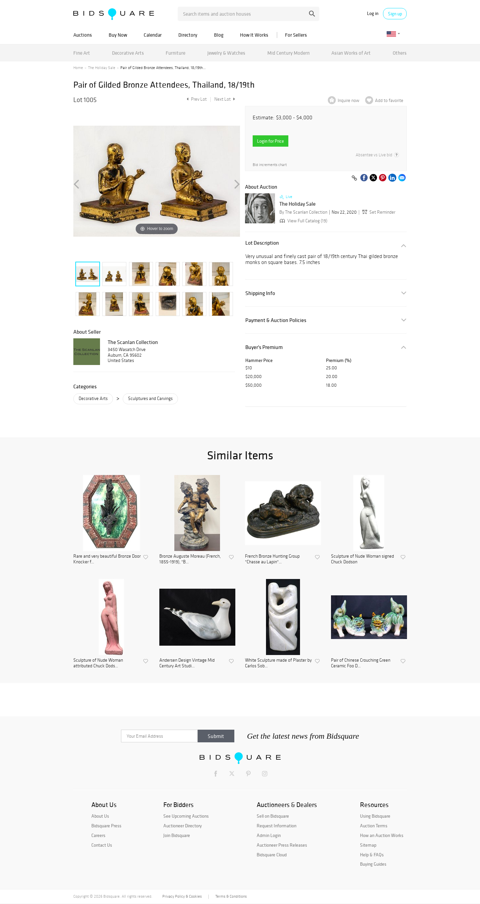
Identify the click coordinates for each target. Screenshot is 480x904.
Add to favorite (389, 100)
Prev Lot (196, 99)
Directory (187, 35)
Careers (98, 835)
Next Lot (224, 99)
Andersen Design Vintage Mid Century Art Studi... (187, 663)
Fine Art (81, 53)
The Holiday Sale (101, 67)
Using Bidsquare (375, 816)
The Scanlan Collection (133, 342)
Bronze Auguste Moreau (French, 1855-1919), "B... (190, 559)
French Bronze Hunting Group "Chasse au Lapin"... (272, 559)
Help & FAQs (372, 855)
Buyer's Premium (264, 347)
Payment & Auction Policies (275, 320)
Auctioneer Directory (182, 826)
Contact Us (101, 845)
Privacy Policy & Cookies (182, 896)
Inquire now (348, 100)
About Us (100, 816)
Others (400, 53)
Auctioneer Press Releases (282, 845)
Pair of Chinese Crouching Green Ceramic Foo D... (360, 663)
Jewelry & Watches (226, 53)
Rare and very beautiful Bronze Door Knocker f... (107, 559)
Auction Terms (373, 826)
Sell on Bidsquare (273, 816)
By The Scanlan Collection (303, 212)
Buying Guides (373, 864)
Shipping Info (260, 293)
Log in (372, 13)
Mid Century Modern (288, 53)
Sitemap (368, 845)
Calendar (153, 35)
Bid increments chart (270, 165)
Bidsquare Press (106, 826)
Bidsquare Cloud (272, 855)
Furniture (175, 53)
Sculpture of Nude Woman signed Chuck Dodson (362, 559)
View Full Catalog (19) (302, 221)
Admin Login (269, 835)
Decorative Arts (128, 53)
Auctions (82, 35)
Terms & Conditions (231, 896)
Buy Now (118, 35)
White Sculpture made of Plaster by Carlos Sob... (278, 663)
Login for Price (270, 141)
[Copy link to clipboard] (354, 178)
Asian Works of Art (351, 53)
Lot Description (262, 243)
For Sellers (296, 35)
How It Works (254, 35)
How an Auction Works (381, 835)
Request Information (276, 826)
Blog (218, 35)
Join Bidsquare (176, 835)
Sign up (395, 14)
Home (78, 67)
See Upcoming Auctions (186, 816)
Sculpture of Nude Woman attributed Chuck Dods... (98, 663)
